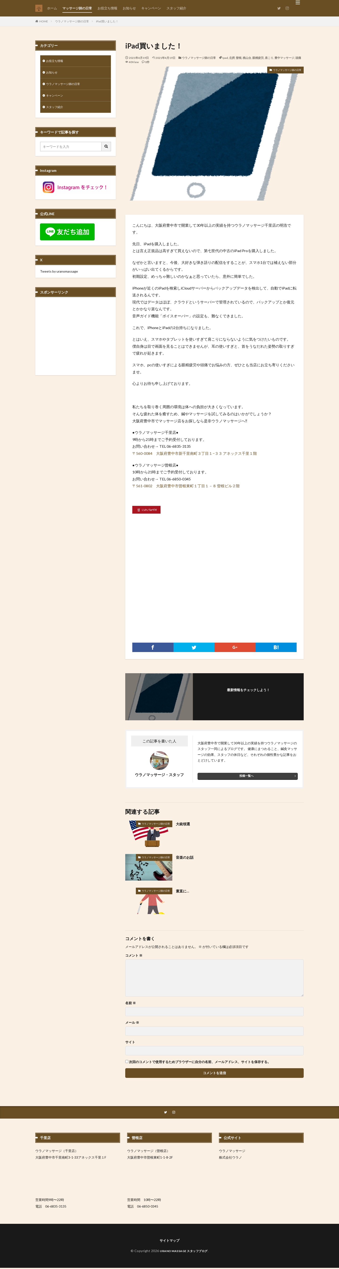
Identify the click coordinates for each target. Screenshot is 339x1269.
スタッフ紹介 (176, 8)
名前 (130, 1003)
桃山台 (247, 58)
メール (132, 1022)
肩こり (269, 58)
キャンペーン (151, 8)
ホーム (52, 8)
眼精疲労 (258, 58)
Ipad (225, 58)
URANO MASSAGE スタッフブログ (183, 1252)
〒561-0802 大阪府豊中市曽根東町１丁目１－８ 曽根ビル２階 (186, 485)
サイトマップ (169, 1241)
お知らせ (129, 8)
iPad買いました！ (107, 21)
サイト (130, 1042)
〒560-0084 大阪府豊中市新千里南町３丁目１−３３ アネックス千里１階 (194, 453)
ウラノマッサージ (232, 1151)
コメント (133, 955)
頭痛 (298, 58)
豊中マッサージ (284, 58)
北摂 (232, 58)
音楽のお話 (186, 857)
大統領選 (184, 823)
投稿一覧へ (246, 776)
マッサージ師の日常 (77, 8)
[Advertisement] (214, 588)
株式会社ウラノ (230, 1158)
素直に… (184, 890)
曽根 (239, 58)
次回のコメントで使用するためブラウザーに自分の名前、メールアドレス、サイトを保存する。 (200, 1062)
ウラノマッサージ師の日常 (72, 21)
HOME (43, 21)
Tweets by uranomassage (59, 275)
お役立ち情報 (107, 8)
